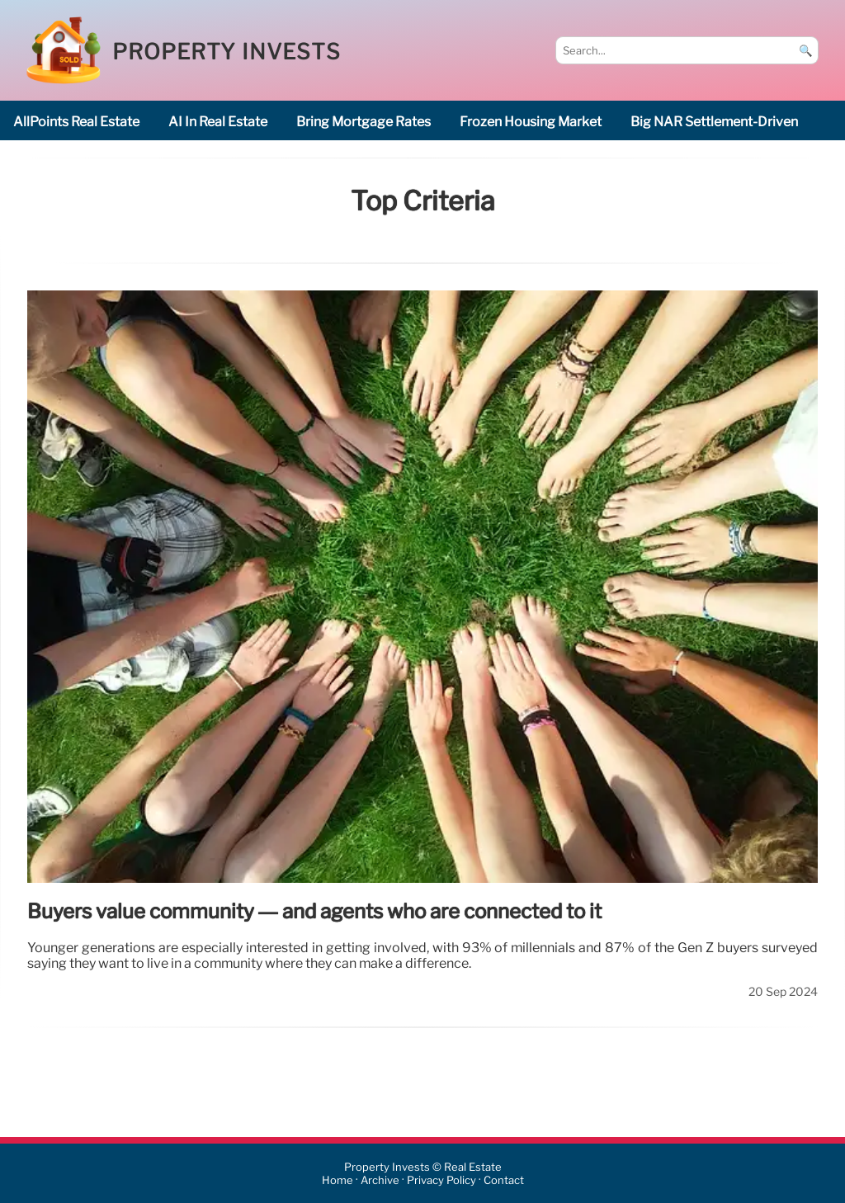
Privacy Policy (441, 1180)
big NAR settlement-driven (714, 122)
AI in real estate (217, 122)
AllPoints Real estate (76, 122)
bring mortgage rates (363, 122)
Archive (380, 1180)
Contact (504, 1180)
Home (337, 1180)
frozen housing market (531, 122)
